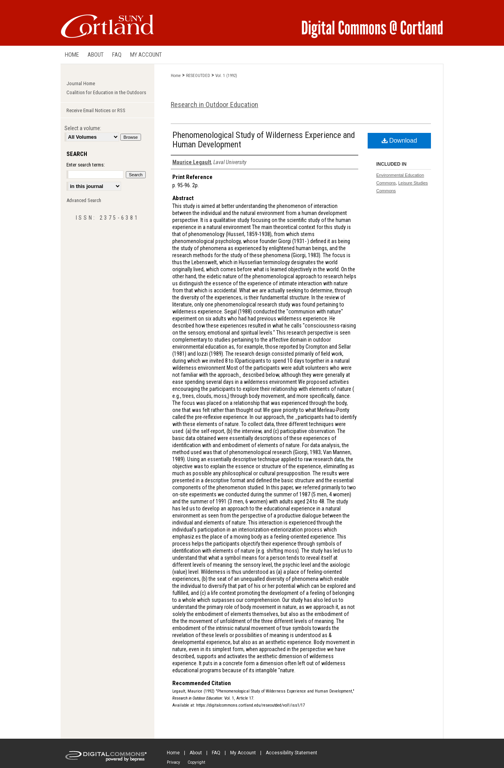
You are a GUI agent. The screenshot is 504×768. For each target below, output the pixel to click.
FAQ (216, 752)
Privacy (173, 762)
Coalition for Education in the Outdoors (106, 92)
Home (176, 75)
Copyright (196, 762)
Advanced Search (83, 200)
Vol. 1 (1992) (226, 75)
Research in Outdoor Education (214, 104)
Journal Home (80, 83)
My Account (243, 752)
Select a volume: (82, 128)
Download (399, 140)
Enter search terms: (85, 165)
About (195, 752)
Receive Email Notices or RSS (95, 110)
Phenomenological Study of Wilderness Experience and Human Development (263, 139)
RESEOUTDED (198, 75)
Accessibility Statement (291, 752)
